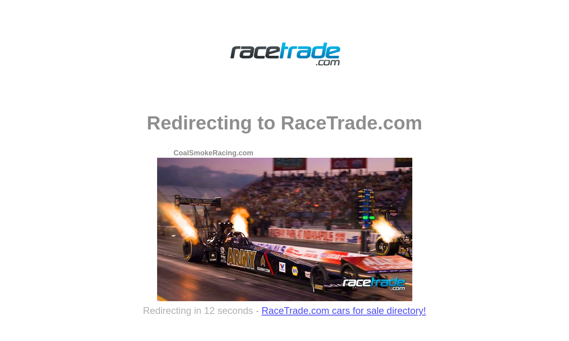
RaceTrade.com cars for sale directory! (344, 310)
